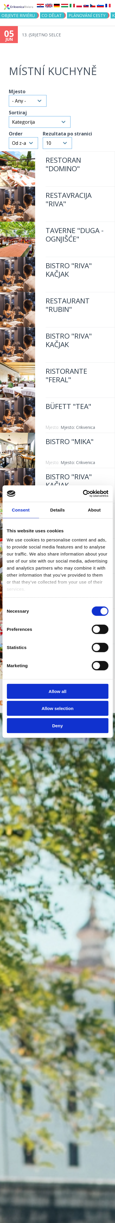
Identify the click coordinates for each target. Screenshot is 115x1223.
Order (16, 133)
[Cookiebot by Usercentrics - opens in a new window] (82, 493)
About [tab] (94, 509)
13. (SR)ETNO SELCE (41, 35)
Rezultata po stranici (67, 133)
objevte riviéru (18, 15)
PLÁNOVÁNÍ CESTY (86, 15)
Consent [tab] (21, 509)
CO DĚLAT (52, 15)
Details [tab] (57, 509)
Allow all (57, 691)
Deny (57, 725)
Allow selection (57, 708)
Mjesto (17, 91)
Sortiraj (18, 112)
